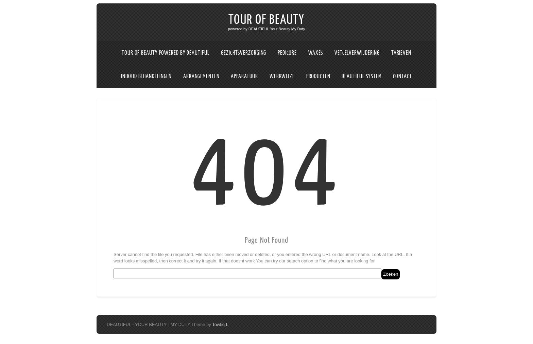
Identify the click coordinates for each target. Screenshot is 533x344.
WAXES (315, 53)
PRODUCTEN (318, 76)
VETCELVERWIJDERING (357, 53)
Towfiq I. (220, 324)
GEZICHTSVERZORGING (243, 53)
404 (267, 172)
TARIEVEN (401, 53)
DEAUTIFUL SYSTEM (361, 76)
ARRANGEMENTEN (201, 76)
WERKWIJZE (282, 76)
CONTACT (402, 76)
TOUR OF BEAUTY (266, 20)
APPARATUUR (244, 76)
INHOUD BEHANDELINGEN (146, 76)
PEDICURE (287, 53)
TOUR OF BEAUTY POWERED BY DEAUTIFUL (166, 53)
